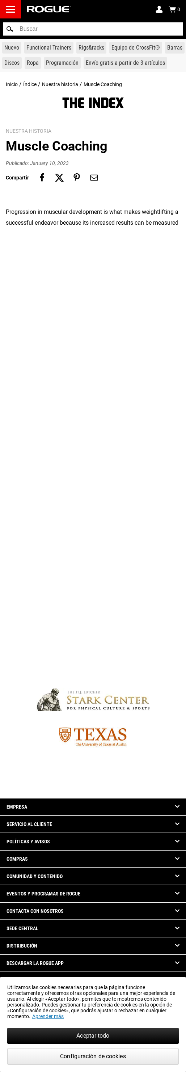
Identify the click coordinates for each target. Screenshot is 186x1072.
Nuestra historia (60, 84)
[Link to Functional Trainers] (48, 48)
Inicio (12, 84)
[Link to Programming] (62, 63)
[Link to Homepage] (49, 9)
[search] (93, 29)
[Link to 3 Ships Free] (125, 63)
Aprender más (48, 1016)
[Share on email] (94, 177)
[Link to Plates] (12, 63)
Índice (30, 84)
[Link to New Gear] (11, 48)
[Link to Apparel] (33, 63)
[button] (10, 29)
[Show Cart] (174, 9)
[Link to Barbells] (175, 48)
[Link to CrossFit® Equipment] (135, 48)
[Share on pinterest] (76, 177)
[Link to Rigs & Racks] (91, 48)
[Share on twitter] (59, 177)
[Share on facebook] (42, 177)
